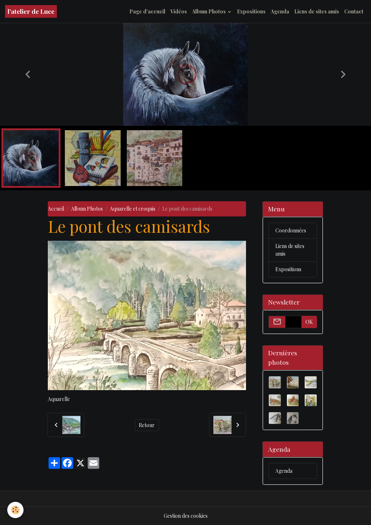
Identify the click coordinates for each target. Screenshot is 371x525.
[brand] (31, 11)
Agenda (280, 11)
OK (309, 321)
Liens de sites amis (316, 11)
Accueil (56, 208)
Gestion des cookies (186, 515)
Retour (147, 425)
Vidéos (178, 11)
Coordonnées (290, 230)
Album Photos (209, 11)
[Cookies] (15, 510)
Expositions (251, 11)
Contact (353, 11)
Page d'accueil (147, 11)
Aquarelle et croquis (132, 208)
